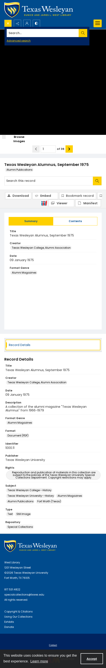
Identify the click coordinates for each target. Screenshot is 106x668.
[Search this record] (49, 181)
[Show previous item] (36, 149)
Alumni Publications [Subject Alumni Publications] (21, 501)
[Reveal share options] (17, 23)
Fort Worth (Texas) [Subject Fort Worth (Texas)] (49, 501)
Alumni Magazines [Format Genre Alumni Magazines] (24, 272)
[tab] (31, 221)
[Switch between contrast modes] (36, 23)
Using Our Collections (18, 616)
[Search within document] (97, 181)
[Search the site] (43, 33)
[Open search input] (8, 23)
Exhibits (9, 622)
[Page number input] (48, 149)
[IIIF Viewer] (61, 203)
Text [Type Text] (10, 514)
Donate (9, 627)
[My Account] (26, 23)
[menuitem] (53, 644)
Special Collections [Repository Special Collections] (20, 527)
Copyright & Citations (18, 611)
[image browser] (16, 139)
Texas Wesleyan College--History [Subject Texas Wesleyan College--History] (29, 490)
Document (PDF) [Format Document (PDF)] (18, 435)
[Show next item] (69, 149)
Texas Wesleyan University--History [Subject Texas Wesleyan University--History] (31, 496)
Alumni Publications (19, 170)
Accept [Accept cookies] (92, 658)
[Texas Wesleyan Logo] (38, 10)
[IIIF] (44, 203)
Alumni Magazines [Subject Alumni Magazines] (70, 496)
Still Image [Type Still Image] (23, 514)
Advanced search (19, 40)
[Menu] (98, 23)
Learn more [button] (39, 661)
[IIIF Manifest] (88, 203)
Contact (53, 645)
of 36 (60, 149)
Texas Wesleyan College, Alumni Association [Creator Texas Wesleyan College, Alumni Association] (41, 248)
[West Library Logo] (30, 546)
